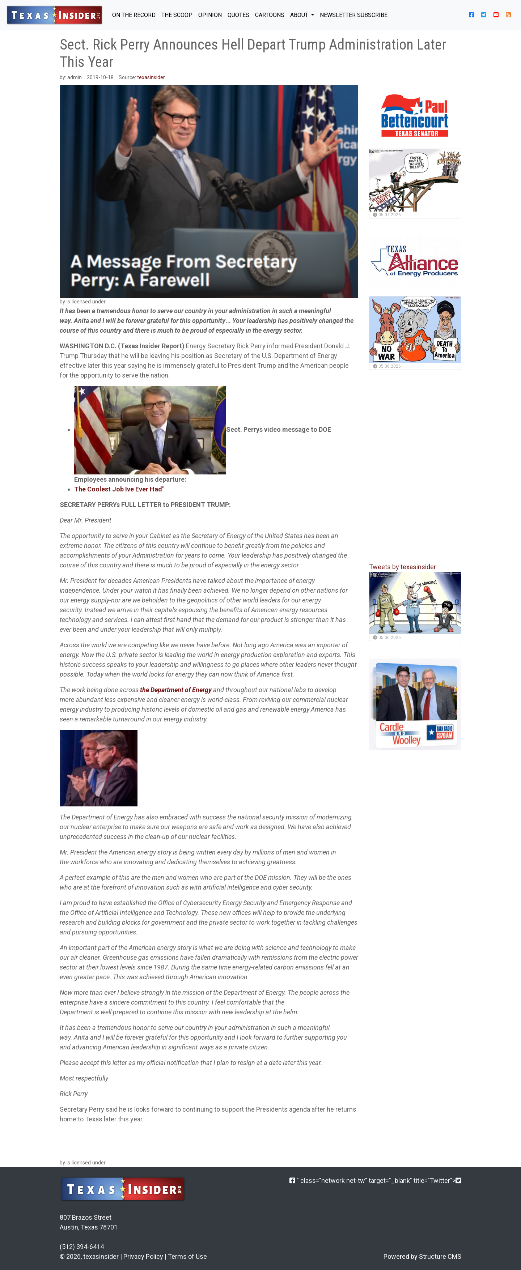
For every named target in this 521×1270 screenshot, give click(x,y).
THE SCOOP (176, 15)
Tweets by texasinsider (402, 567)
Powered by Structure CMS (422, 1256)
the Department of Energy (176, 690)
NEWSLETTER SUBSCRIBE (353, 15)
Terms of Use (187, 1256)
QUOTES (238, 15)
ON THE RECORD (134, 15)
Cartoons (269, 15)
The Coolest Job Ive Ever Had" (119, 489)
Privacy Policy (143, 1256)
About (300, 15)
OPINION (210, 15)
